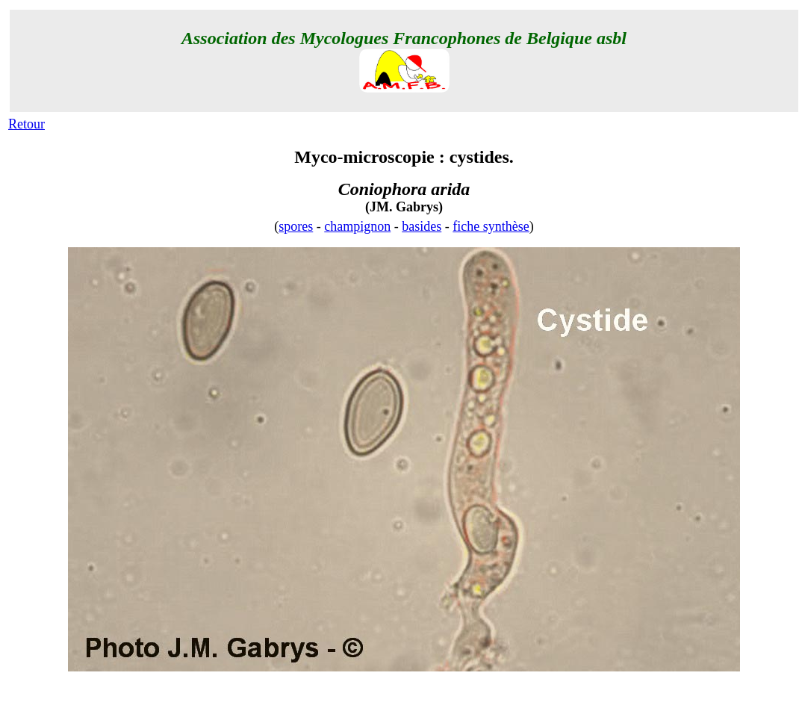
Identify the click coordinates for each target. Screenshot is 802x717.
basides (421, 226)
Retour (26, 124)
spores (296, 226)
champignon (357, 226)
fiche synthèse (491, 226)
